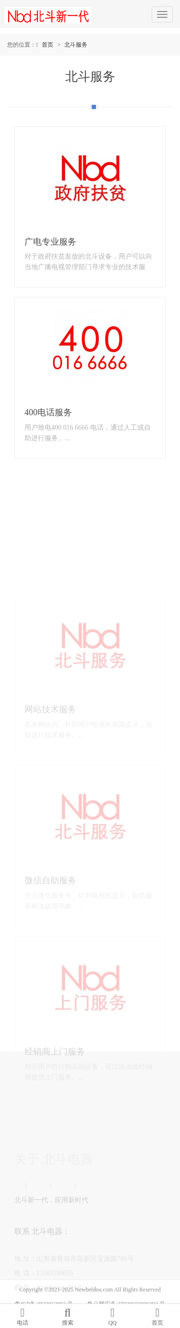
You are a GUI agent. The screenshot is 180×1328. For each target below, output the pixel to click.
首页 (47, 44)
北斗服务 (75, 44)
